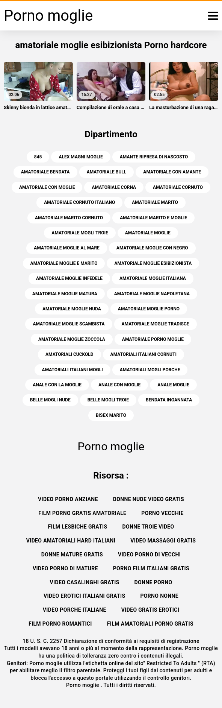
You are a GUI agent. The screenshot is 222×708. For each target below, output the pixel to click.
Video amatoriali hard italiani (70, 541)
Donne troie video (148, 527)
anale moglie (173, 384)
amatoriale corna (114, 187)
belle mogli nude (50, 400)
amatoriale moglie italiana (152, 278)
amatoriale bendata (45, 172)
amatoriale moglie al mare (67, 248)
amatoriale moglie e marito (64, 263)
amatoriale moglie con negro (152, 248)
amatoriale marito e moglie (153, 217)
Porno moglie (83, 685)
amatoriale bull (107, 172)
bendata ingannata (169, 400)
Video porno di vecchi (149, 555)
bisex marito (111, 415)
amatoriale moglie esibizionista (153, 263)
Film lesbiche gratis (77, 527)
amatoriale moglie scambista (68, 324)
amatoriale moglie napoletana (152, 293)
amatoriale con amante (172, 172)
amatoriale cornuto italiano (79, 202)
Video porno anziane (68, 499)
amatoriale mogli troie (79, 232)
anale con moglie (119, 384)
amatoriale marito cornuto (69, 217)
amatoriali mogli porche (150, 369)
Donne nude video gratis (148, 499)
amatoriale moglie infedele (69, 278)
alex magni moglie (81, 157)
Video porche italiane (74, 610)
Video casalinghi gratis (84, 582)
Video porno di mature (65, 568)
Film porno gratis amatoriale (82, 513)
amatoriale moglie (148, 232)
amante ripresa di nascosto (154, 157)
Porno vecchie (162, 513)
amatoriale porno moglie (153, 339)
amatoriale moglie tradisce (155, 324)
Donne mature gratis (72, 555)
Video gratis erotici (150, 610)
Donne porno (153, 582)
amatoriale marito (155, 202)
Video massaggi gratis (163, 541)
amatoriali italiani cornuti (143, 354)
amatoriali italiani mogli (72, 369)
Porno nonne (159, 596)
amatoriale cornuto (178, 187)
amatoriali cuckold (69, 354)
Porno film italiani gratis (151, 568)
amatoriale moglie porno (149, 308)
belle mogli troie (108, 400)
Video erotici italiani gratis (84, 596)
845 (38, 157)
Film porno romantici (60, 624)
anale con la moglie (57, 384)
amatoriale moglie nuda (71, 308)
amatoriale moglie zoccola (71, 339)
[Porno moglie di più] (213, 16)
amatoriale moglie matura (64, 293)
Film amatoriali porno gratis (150, 624)
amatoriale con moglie (47, 187)
